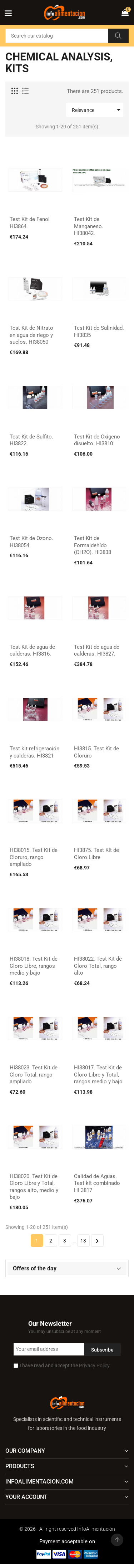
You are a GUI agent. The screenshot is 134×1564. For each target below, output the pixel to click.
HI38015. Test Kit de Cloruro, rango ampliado (34, 857)
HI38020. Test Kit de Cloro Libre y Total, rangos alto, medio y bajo (34, 1187)
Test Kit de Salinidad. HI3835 (99, 331)
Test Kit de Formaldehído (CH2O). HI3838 (92, 545)
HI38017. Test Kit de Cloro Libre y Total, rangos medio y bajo (98, 1074)
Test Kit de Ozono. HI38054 (31, 542)
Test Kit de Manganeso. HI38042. (88, 226)
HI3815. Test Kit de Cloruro (96, 752)
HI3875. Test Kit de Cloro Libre (96, 854)
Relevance (97, 110)
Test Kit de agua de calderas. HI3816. (32, 650)
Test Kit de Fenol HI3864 (30, 223)
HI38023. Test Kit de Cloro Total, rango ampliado (34, 1074)
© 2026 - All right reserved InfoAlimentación (67, 1529)
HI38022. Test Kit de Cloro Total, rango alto (98, 966)
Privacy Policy (94, 1365)
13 (83, 1241)
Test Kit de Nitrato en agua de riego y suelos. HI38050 (31, 335)
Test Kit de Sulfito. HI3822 (31, 440)
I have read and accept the (65, 1365)
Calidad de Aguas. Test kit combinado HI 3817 (97, 1183)
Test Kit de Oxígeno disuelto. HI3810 (97, 440)
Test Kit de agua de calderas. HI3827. (96, 650)
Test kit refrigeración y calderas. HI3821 (34, 752)
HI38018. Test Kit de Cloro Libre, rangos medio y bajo (34, 966)
